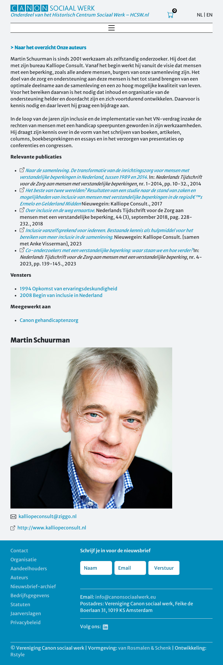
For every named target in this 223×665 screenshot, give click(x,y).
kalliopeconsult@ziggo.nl (48, 516)
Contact (19, 550)
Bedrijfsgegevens (29, 595)
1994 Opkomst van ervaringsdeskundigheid (68, 288)
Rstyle (17, 654)
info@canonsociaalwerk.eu (125, 597)
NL (200, 15)
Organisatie (23, 559)
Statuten (20, 604)
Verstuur (164, 568)
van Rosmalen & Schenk (144, 648)
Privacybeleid (25, 622)
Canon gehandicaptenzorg (49, 320)
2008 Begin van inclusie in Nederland (61, 295)
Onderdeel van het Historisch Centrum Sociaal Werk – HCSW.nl (79, 15)
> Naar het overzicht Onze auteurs (48, 47)
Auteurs (19, 577)
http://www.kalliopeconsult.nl (51, 528)
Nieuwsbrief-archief (33, 586)
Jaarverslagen (25, 613)
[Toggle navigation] (111, 27)
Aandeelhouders (28, 568)
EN (209, 15)
